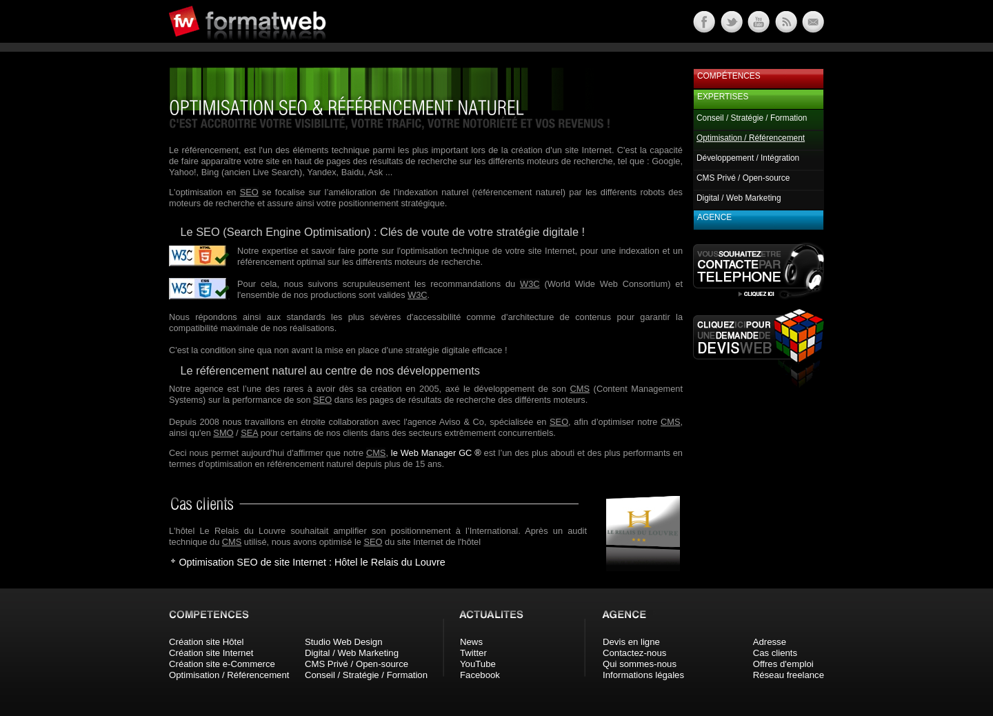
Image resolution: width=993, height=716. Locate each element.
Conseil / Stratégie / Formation (751, 118)
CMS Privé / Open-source (743, 178)
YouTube (478, 664)
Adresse (769, 642)
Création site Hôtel (206, 642)
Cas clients (775, 653)
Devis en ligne (631, 642)
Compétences (729, 76)
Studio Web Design (344, 642)
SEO (249, 192)
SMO (223, 433)
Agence (714, 217)
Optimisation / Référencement (229, 675)
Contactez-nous (634, 653)
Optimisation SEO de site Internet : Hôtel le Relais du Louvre (312, 562)
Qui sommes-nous (639, 664)
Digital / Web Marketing (738, 198)
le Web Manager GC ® (436, 453)
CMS (580, 389)
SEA (249, 433)
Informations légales (643, 675)
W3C (529, 284)
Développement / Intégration (747, 158)
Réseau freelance (788, 675)
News (471, 642)
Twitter (473, 653)
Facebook (480, 675)
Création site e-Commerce (222, 664)
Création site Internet (211, 653)
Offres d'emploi (783, 664)
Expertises (722, 96)
